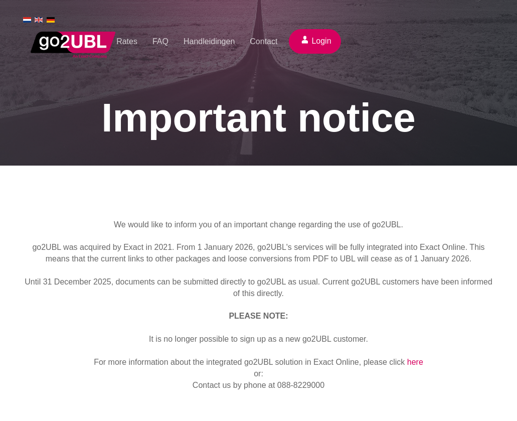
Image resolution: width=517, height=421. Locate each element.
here (415, 362)
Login (321, 41)
